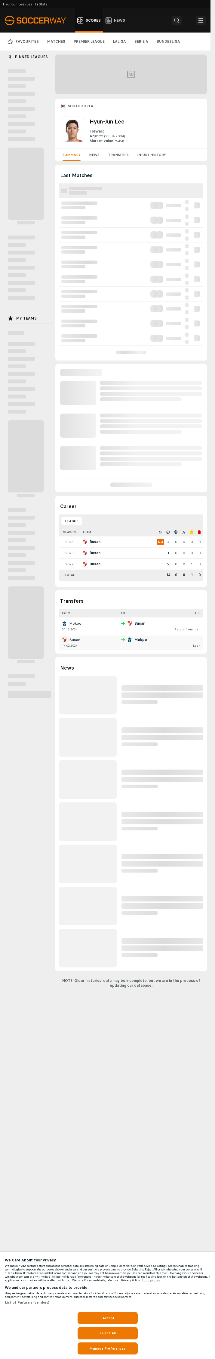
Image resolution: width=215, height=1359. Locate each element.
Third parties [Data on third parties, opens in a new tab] (151, 1280)
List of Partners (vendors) (27, 1302)
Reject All (107, 1333)
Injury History (151, 155)
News (94, 155)
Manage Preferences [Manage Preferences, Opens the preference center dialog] (107, 1348)
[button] (177, 20)
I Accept (107, 1318)
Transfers (118, 155)
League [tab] (71, 521)
